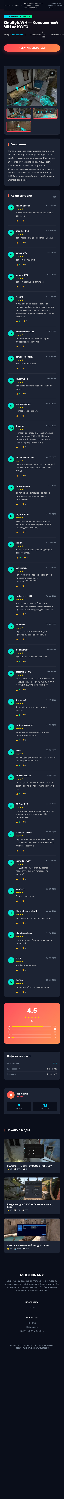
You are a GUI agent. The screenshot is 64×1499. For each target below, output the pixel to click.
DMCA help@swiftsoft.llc (32, 1331)
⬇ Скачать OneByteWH (32, 48)
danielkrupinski (19, 35)
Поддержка (32, 1327)
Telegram (32, 1323)
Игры (17, 6)
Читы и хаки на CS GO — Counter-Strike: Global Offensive (33, 5)
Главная (7, 6)
